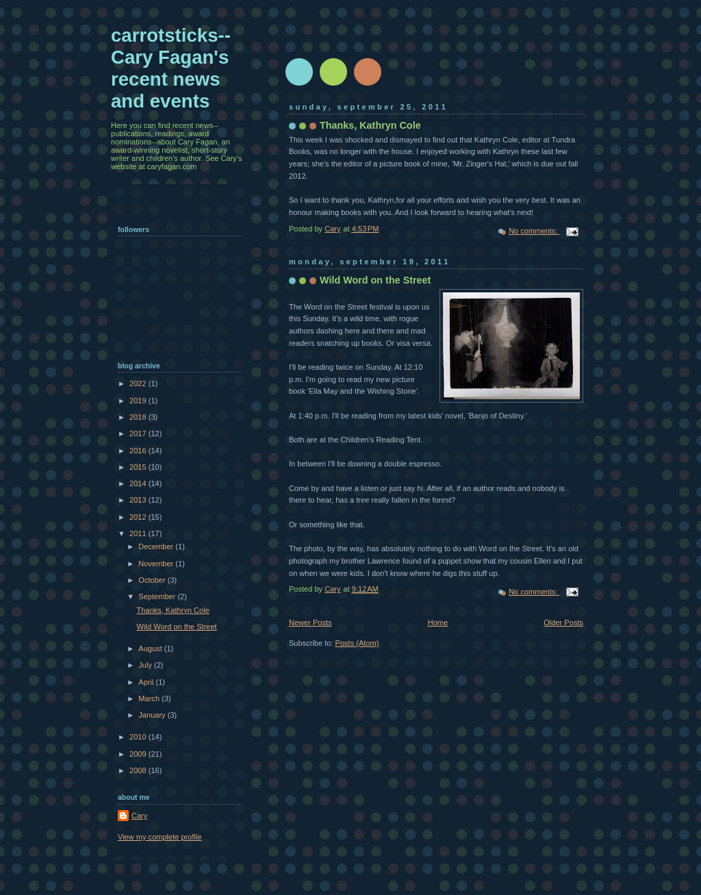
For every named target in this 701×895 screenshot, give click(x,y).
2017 (139, 433)
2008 (139, 770)
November (156, 563)
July (146, 665)
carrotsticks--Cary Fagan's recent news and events (171, 68)
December (156, 546)
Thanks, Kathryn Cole (370, 125)
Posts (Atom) (357, 643)
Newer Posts (310, 622)
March (150, 698)
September (157, 596)
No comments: (534, 231)
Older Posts (563, 622)
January (152, 715)
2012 (139, 517)
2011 (139, 533)
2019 (139, 400)
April (146, 682)
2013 (139, 500)
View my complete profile (160, 837)
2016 (139, 450)
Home (438, 622)
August (151, 648)
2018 (139, 417)
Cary (139, 815)
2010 (139, 737)
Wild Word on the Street (375, 280)
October (152, 580)
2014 (139, 483)
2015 (139, 467)
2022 (139, 383)
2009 (139, 754)
